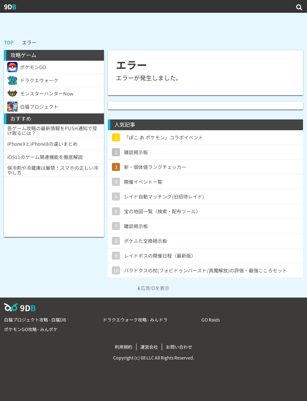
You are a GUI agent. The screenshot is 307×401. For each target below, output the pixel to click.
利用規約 (123, 346)
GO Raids (210, 319)
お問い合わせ (179, 346)
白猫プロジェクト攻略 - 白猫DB (35, 319)
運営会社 (149, 346)
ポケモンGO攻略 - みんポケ (31, 329)
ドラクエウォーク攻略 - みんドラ (135, 319)
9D (10, 6)
